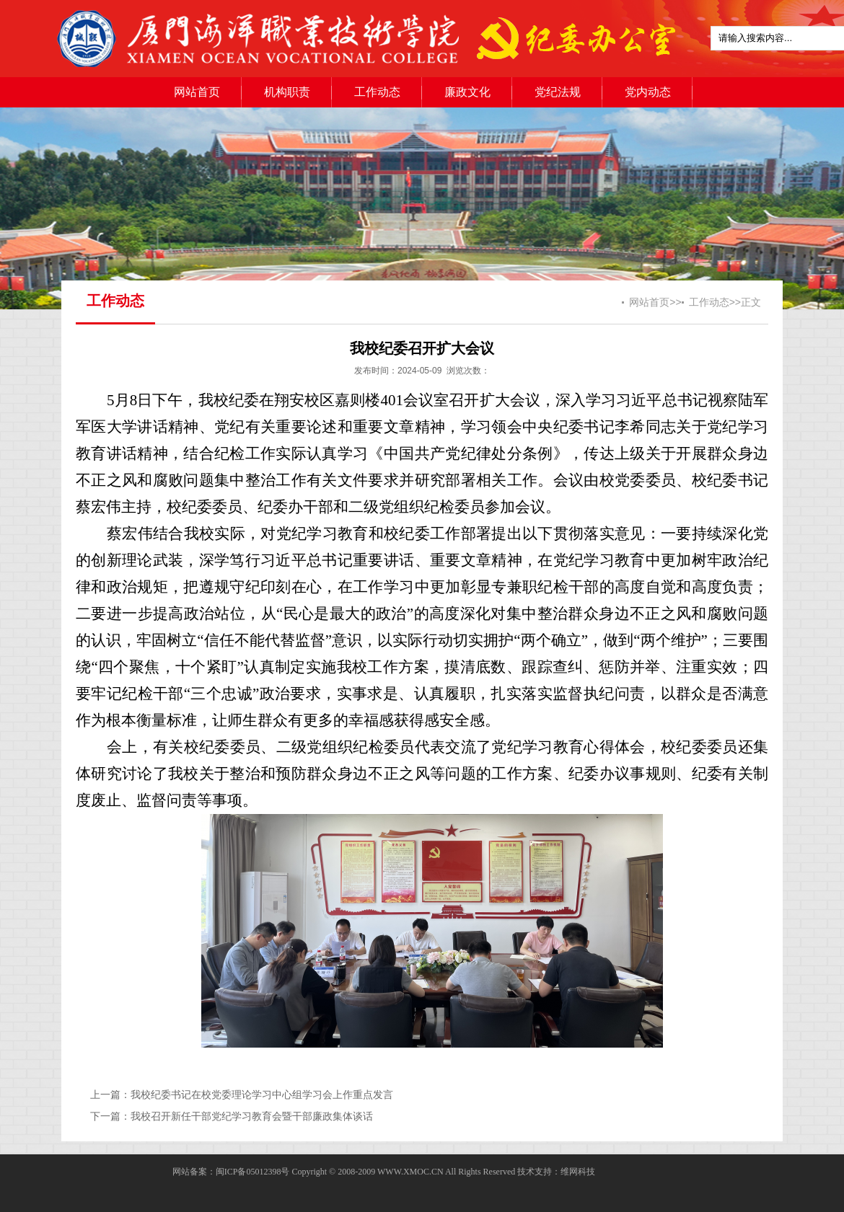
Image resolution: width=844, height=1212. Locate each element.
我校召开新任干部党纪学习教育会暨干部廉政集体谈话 (252, 1116)
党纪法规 (558, 92)
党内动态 (648, 92)
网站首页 (197, 92)
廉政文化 (467, 92)
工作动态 (377, 92)
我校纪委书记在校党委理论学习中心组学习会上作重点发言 (262, 1094)
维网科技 (578, 1172)
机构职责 (287, 92)
